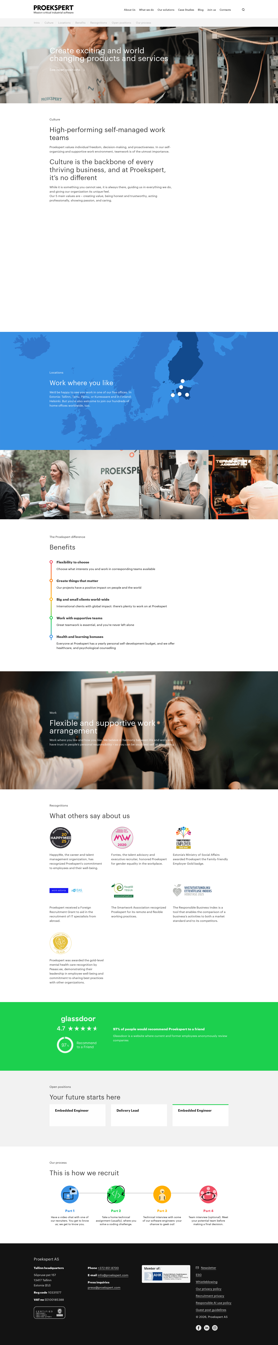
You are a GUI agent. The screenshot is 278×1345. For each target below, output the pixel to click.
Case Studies (186, 9)
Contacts (225, 9)
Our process (143, 22)
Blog (201, 9)
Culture (49, 22)
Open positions (121, 22)
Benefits (80, 22)
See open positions (65, 69)
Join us (211, 9)
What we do (146, 9)
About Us (129, 9)
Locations (64, 22)
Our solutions (166, 9)
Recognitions (98, 22)
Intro (37, 22)
